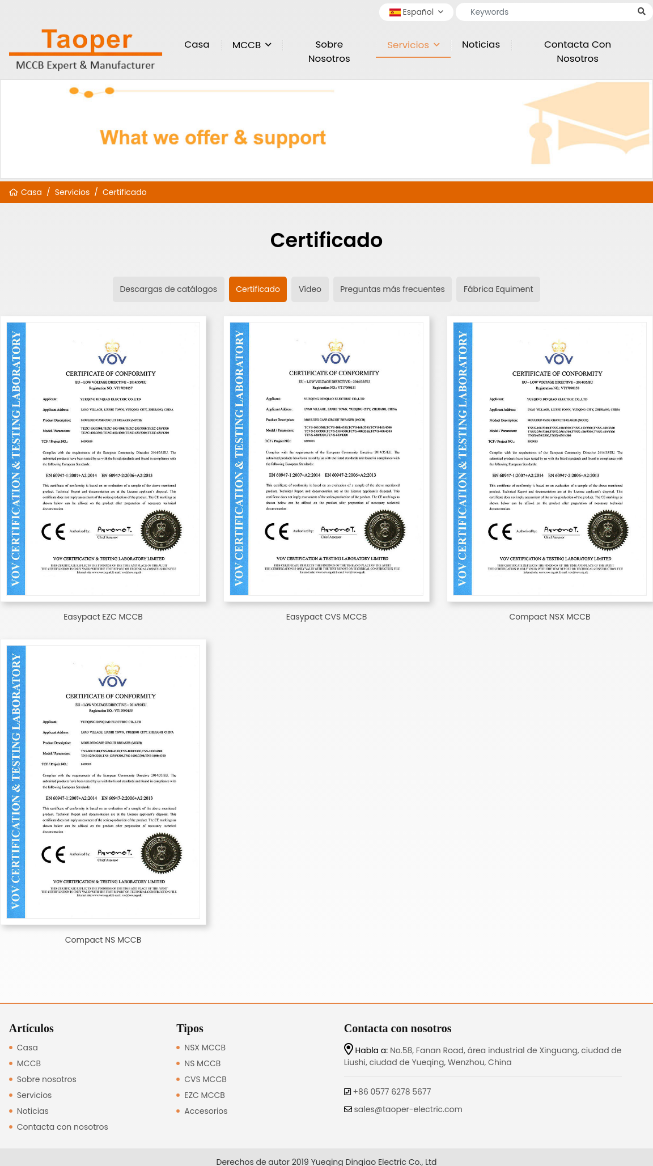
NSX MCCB (205, 1047)
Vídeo (310, 289)
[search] (641, 12)
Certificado (125, 192)
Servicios (408, 45)
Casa (196, 44)
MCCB (246, 45)
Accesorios (205, 1111)
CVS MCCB (205, 1079)
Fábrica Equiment (498, 289)
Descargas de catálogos (168, 289)
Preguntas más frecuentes (392, 289)
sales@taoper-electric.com (408, 1109)
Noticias (481, 44)
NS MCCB (202, 1063)
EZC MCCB (204, 1095)
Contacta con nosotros (577, 51)
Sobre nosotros (329, 51)
